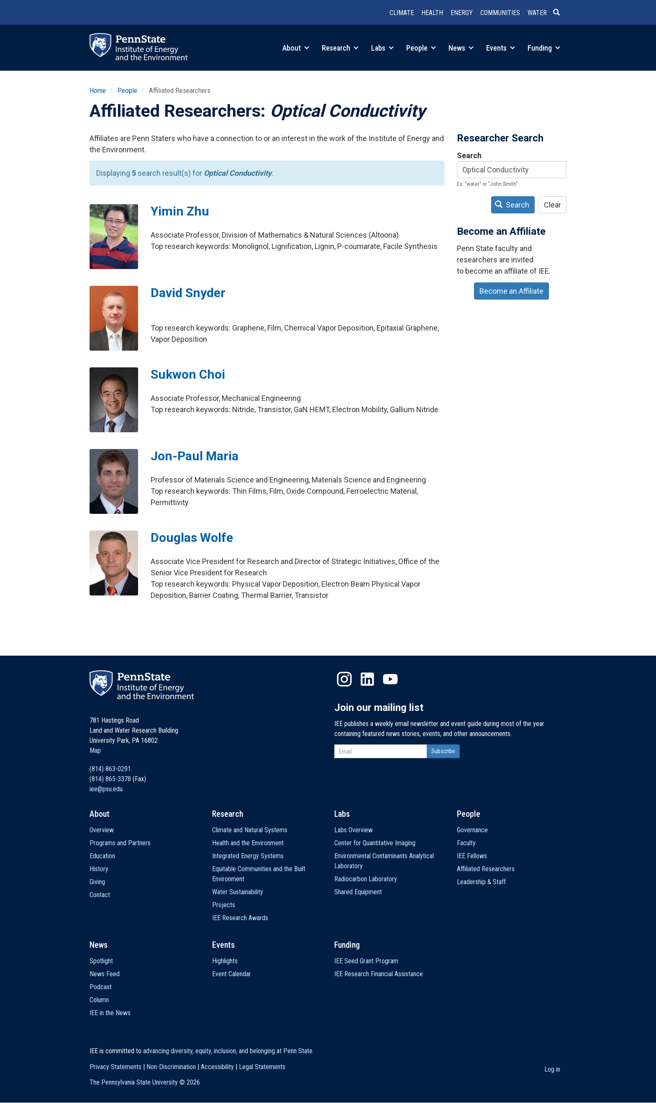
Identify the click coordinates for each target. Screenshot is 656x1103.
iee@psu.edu (106, 789)
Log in (552, 1069)
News (461, 48)
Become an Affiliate (511, 291)
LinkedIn (367, 679)
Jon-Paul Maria (194, 456)
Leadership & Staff (481, 882)
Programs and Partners (120, 843)
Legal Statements (262, 1067)
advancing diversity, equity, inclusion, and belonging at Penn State (228, 1051)
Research (340, 48)
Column (99, 1000)
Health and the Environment (248, 843)
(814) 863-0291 (110, 769)
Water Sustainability (237, 892)
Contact (100, 895)
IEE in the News (110, 1013)
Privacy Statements (115, 1067)
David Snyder (188, 292)
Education (102, 856)
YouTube (390, 679)
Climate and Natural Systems (249, 830)
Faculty (466, 843)
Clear (552, 204)
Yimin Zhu (180, 211)
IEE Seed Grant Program (366, 961)
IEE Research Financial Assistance (378, 974)
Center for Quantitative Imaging (374, 843)
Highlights (225, 961)
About (295, 48)
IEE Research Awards (240, 918)
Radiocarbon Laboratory (365, 879)
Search (469, 155)
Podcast (101, 987)
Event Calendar (231, 974)
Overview (102, 830)
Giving (97, 882)
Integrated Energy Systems (248, 856)
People (421, 48)
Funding (544, 48)
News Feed (105, 974)
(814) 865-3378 (110, 779)
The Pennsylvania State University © (145, 1082)
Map (95, 750)
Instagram (344, 679)
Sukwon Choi (188, 374)
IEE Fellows (472, 856)
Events (500, 48)
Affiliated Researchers (486, 869)
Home (98, 90)
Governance (472, 830)
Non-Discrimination (171, 1067)
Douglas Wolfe (192, 537)
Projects (223, 905)
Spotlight (101, 961)
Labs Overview (353, 830)
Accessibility (217, 1067)
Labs (382, 48)
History (99, 869)
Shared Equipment (358, 892)
